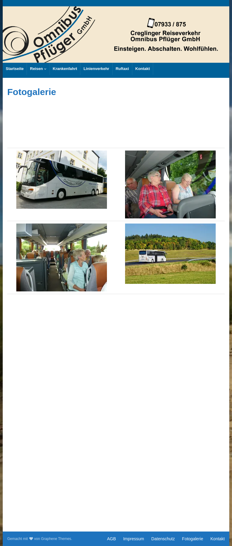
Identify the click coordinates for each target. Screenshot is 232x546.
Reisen (38, 68)
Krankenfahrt (65, 68)
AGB (111, 538)
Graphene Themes (56, 539)
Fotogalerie (192, 538)
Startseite (15, 68)
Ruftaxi (122, 68)
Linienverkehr (96, 68)
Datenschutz (163, 538)
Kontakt (142, 68)
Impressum (133, 538)
